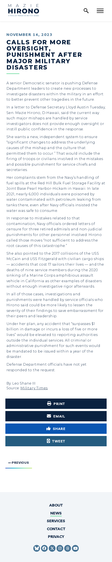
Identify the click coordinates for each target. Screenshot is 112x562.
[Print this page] (56, 404)
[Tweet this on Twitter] (56, 441)
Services (56, 520)
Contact (56, 528)
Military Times (34, 388)
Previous (20, 463)
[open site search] (86, 11)
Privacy (56, 536)
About (56, 505)
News (56, 513)
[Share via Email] (56, 416)
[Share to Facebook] (56, 428)
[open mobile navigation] (100, 11)
